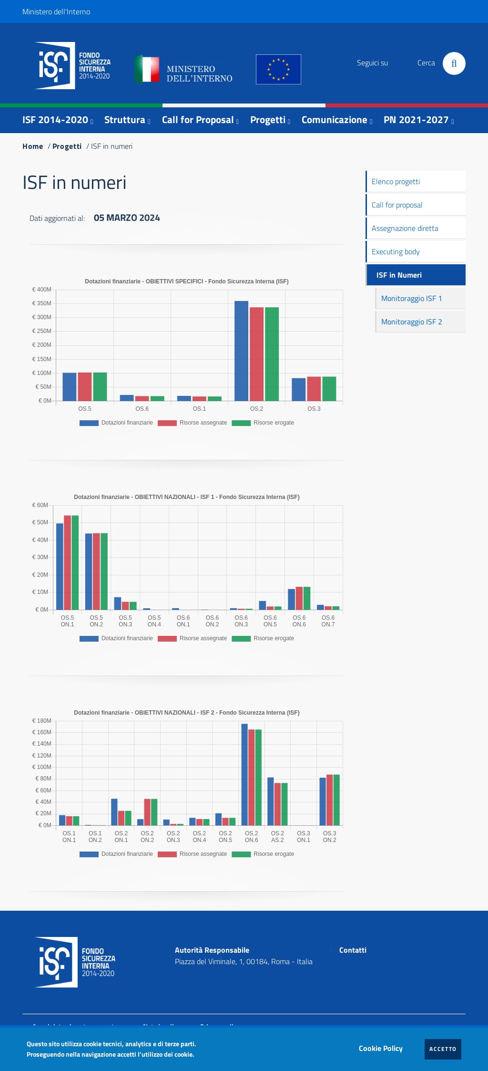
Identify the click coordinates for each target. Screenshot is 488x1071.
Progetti (267, 119)
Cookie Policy (383, 1046)
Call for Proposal (198, 119)
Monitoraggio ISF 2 (411, 321)
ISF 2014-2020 (55, 119)
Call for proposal (397, 204)
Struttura (124, 119)
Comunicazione (334, 119)
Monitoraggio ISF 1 (411, 298)
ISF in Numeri (399, 275)
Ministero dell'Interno (56, 11)
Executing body (396, 251)
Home (32, 146)
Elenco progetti (396, 181)
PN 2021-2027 (416, 119)
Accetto (445, 1048)
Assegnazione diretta (405, 228)
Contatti (352, 950)
